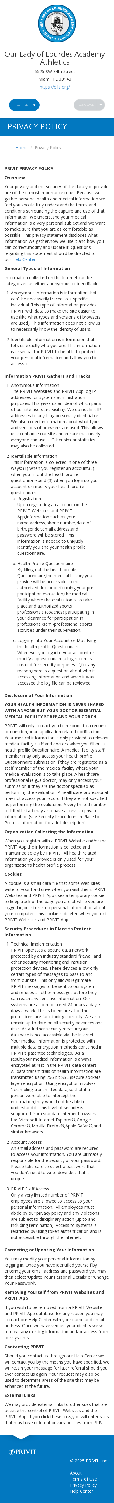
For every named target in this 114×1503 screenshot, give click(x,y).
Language (86, 105)
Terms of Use (83, 1479)
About (76, 1473)
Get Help (26, 105)
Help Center (24, 259)
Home (22, 147)
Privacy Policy (83, 1485)
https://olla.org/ (55, 87)
